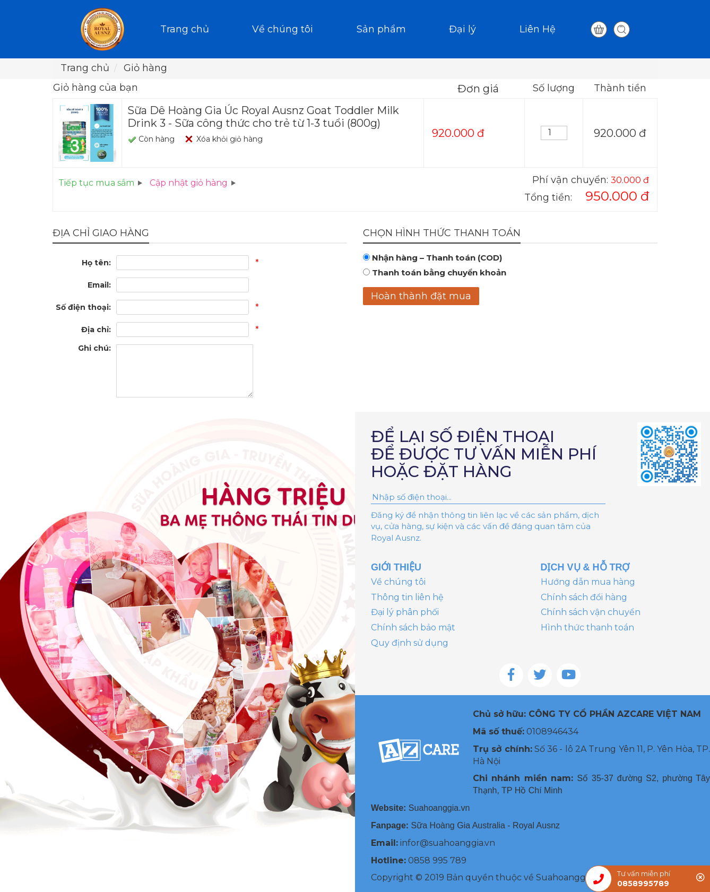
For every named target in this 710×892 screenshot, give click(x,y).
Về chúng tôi (282, 29)
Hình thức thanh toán (587, 627)
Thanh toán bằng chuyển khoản (439, 272)
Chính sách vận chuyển (590, 612)
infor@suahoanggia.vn (447, 843)
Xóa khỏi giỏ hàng (229, 139)
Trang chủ (184, 29)
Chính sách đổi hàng (584, 597)
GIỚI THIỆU (396, 567)
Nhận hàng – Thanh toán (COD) (437, 258)
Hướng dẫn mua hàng (588, 582)
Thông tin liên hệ (407, 597)
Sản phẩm (381, 29)
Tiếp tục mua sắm (96, 183)
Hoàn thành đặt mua (421, 296)
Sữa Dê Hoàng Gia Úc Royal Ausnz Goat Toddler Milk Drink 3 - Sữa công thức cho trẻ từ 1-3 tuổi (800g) (263, 116)
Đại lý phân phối (405, 612)
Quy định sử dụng (409, 643)
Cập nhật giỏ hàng (189, 183)
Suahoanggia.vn (439, 807)
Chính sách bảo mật (413, 627)
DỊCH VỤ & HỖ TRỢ (585, 567)
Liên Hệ (537, 29)
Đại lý (462, 29)
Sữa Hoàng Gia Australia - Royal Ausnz (485, 825)
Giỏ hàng (145, 68)
